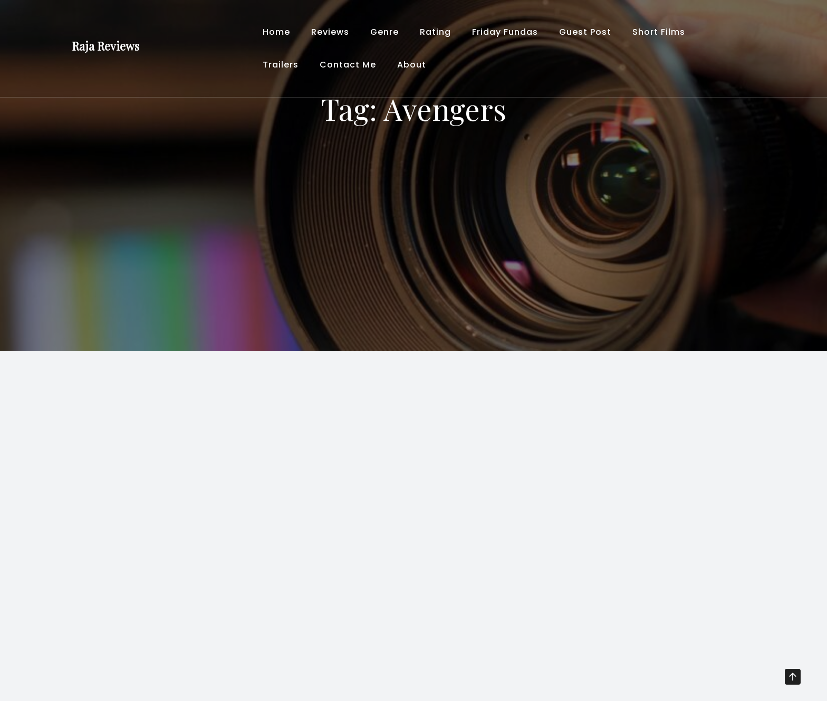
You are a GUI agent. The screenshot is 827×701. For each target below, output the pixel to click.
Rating (435, 32)
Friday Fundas (505, 32)
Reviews (330, 32)
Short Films (658, 32)
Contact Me (348, 65)
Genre (384, 32)
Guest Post (585, 32)
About (411, 65)
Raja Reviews (105, 46)
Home (276, 32)
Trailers (281, 65)
